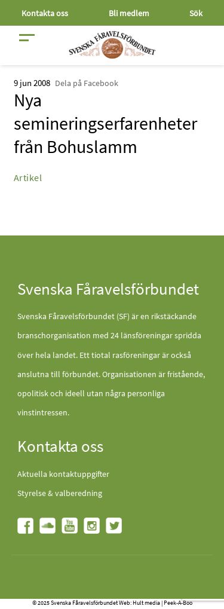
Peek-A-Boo (178, 603)
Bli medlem (129, 13)
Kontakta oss (45, 13)
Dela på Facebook (86, 83)
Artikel (28, 177)
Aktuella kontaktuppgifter (63, 474)
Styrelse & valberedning (59, 493)
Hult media (146, 603)
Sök (195, 13)
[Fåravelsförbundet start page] (112, 45)
